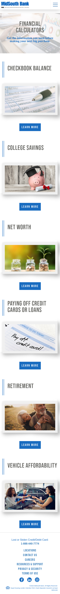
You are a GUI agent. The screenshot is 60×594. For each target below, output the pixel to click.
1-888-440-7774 (30, 543)
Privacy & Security (30, 569)
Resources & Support (30, 564)
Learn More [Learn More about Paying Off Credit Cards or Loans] (30, 366)
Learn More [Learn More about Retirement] (30, 445)
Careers (30, 560)
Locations (30, 550)
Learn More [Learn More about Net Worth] (30, 286)
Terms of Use (30, 573)
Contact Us (30, 555)
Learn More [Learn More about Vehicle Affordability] (30, 524)
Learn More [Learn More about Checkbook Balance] (30, 127)
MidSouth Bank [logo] (30, 4)
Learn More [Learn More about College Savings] (30, 207)
